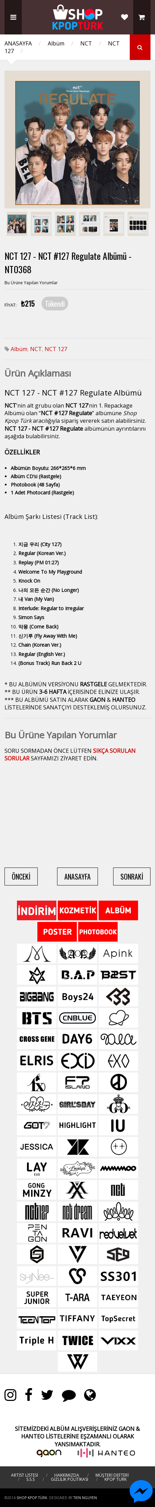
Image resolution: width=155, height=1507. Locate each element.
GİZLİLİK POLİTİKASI (69, 1479)
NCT (86, 43)
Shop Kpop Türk (32, 1497)
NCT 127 (56, 349)
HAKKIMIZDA (66, 1475)
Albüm (56, 43)
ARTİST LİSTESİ (24, 1475)
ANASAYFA (18, 43)
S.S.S (30, 1479)
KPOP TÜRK (115, 1479)
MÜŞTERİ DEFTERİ (112, 1475)
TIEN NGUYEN (85, 1497)
